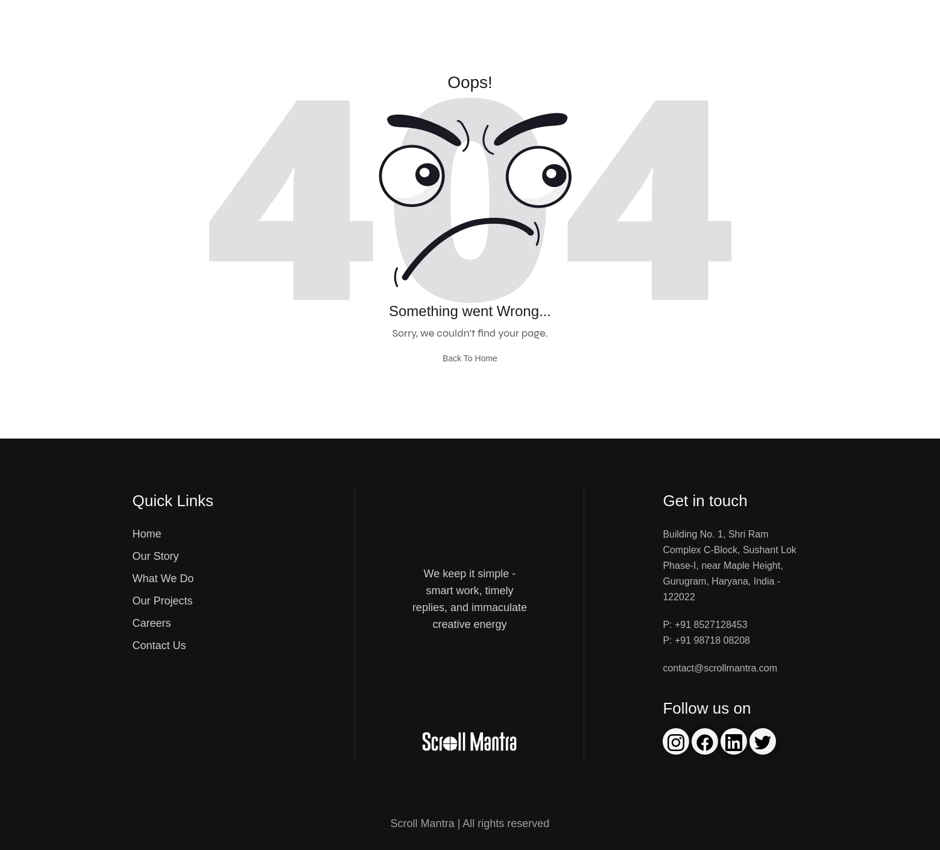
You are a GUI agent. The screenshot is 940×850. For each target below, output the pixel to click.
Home (147, 534)
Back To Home (470, 358)
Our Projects (163, 601)
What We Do (163, 578)
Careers (152, 623)
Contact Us (159, 645)
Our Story (156, 556)
